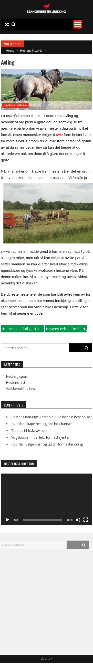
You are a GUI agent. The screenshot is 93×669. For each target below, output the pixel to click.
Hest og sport (17, 376)
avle (59, 135)
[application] (46, 499)
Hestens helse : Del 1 (63, 328)
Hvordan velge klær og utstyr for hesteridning (47, 444)
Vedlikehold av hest (21, 389)
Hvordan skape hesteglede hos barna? (41, 423)
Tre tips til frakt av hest (29, 430)
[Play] (7, 519)
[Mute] (77, 519)
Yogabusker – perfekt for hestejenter (40, 437)
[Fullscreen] (85, 519)
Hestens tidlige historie (26, 328)
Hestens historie (31, 50)
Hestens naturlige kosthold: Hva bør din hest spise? (51, 417)
